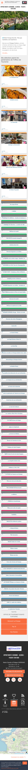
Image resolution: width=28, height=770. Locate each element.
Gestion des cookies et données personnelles (10, 768)
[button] (14, 75)
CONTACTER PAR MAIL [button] (14, 675)
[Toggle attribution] (26, 752)
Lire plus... (5, 53)
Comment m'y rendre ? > (18, 757)
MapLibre (23, 752)
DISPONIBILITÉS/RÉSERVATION (14, 671)
